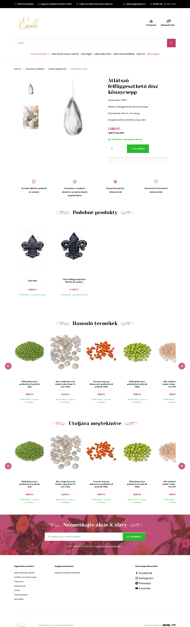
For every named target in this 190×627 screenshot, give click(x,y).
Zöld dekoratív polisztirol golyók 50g (29, 375)
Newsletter (19, 590)
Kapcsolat (18, 573)
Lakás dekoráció (102, 45)
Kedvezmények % (40, 45)
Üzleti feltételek (21, 586)
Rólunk (17, 582)
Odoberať (134, 528)
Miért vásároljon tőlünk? (24, 564)
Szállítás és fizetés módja (25, 568)
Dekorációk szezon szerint (65, 45)
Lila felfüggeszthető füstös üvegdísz (74, 272)
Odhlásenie (116, 538)
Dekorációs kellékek (124, 45)
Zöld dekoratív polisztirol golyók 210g (137, 375)
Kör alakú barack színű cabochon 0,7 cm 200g (173, 375)
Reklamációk (20, 577)
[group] (32, 361)
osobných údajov (103, 538)
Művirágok (86, 45)
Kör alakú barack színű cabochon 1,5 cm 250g (65, 375)
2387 (124, 91)
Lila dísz (32, 272)
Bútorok (141, 45)
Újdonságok (153, 45)
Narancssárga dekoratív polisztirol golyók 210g (101, 375)
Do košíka (139, 140)
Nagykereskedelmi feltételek (67, 564)
